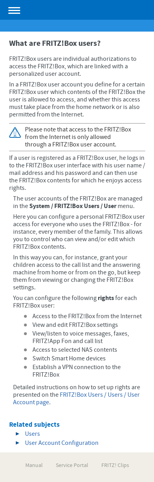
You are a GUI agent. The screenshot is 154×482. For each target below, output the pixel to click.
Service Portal (72, 465)
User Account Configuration (62, 443)
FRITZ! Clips (115, 465)
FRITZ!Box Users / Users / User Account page (76, 398)
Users (32, 434)
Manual (34, 465)
